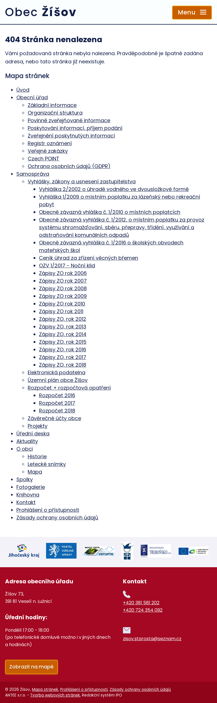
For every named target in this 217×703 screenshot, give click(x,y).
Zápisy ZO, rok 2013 (62, 326)
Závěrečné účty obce (54, 418)
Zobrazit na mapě (31, 666)
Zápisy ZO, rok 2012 (62, 319)
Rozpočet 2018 (57, 410)
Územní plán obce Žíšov (58, 380)
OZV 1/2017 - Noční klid (67, 265)
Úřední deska (32, 433)
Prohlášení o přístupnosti (47, 509)
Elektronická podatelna (56, 372)
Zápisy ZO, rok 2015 (62, 341)
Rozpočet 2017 (57, 403)
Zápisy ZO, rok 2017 (62, 357)
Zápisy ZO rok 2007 (63, 280)
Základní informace (52, 105)
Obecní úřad (32, 97)
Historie (37, 456)
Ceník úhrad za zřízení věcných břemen (88, 257)
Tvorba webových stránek (55, 695)
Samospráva (32, 173)
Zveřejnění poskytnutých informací (71, 135)
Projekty (37, 425)
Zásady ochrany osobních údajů (57, 517)
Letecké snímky (47, 464)
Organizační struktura (55, 112)
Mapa (35, 471)
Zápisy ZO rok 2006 (63, 273)
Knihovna (27, 494)
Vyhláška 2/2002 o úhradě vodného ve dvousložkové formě (114, 189)
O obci (24, 448)
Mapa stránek (45, 689)
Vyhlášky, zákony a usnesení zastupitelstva (82, 181)
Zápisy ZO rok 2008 (63, 288)
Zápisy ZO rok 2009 (63, 296)
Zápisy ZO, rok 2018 (62, 364)
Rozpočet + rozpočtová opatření (69, 387)
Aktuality (27, 441)
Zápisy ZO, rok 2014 (62, 334)
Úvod (22, 89)
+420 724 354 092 (142, 609)
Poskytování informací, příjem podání (75, 128)
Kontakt (26, 502)
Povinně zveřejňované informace (69, 120)
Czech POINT (43, 158)
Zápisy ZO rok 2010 (62, 303)
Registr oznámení (50, 143)
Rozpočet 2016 (57, 395)
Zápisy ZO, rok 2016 (62, 349)
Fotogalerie (30, 487)
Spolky (24, 479)
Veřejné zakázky (48, 150)
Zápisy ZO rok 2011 (61, 311)
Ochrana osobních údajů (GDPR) (69, 166)
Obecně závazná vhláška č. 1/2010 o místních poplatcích (109, 212)
